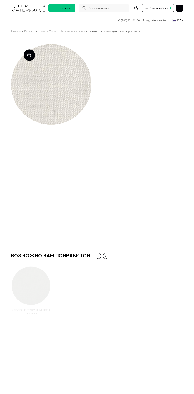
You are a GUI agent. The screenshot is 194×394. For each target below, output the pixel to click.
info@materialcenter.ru (156, 20)
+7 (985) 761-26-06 (129, 20)
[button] (97, 256)
